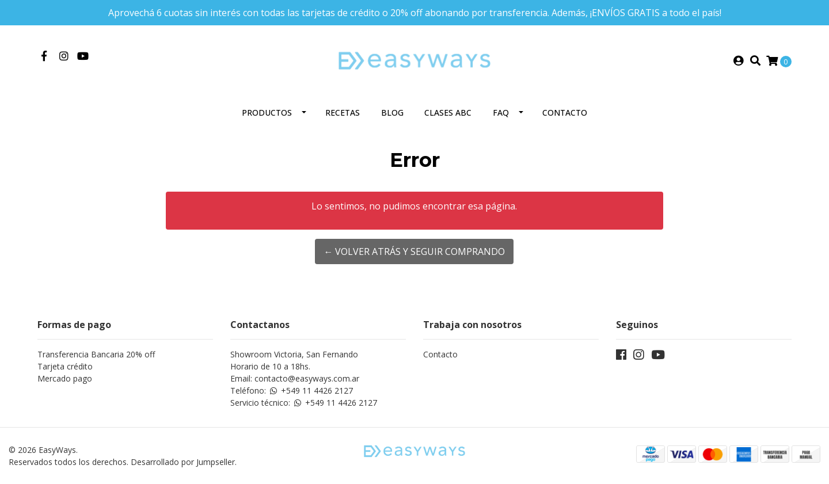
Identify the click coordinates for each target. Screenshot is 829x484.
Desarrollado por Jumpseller (183, 461)
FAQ (501, 112)
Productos (267, 112)
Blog (392, 112)
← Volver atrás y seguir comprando (414, 251)
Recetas (342, 112)
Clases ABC (447, 112)
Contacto (564, 112)
